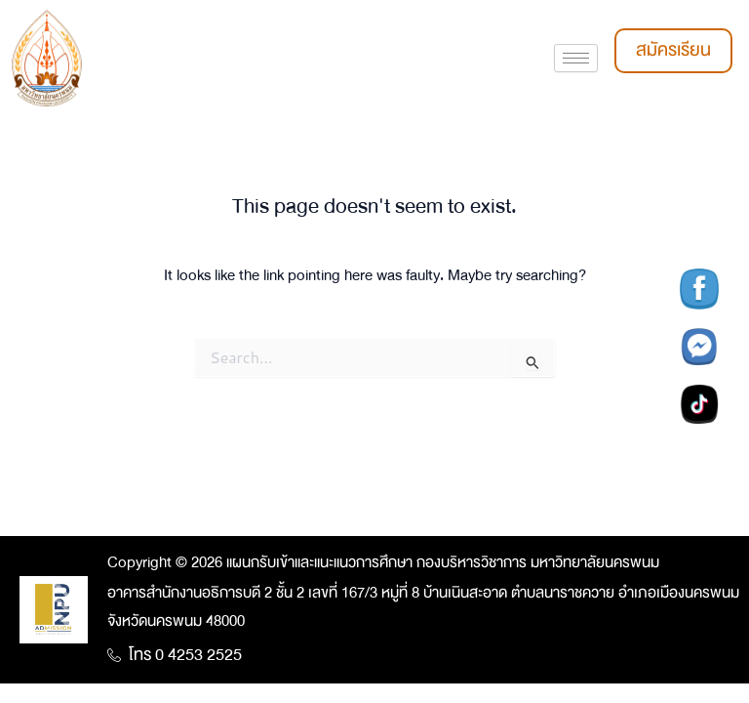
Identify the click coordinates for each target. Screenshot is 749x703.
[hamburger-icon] (576, 58)
